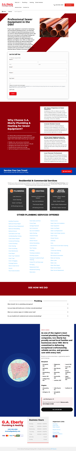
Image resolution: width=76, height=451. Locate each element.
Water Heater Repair (59, 201)
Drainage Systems (13, 263)
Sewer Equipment (55, 225)
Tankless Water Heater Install (59, 197)
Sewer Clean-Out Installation (58, 223)
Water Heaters (39, 2)
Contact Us (26, 7)
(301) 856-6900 (59, 5)
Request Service (56, 429)
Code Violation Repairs (14, 238)
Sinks (52, 243)
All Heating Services (38, 207)
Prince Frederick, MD (68, 372)
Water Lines (53, 263)
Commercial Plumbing (14, 241)
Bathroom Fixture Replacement (16, 226)
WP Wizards (53, 449)
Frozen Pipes (33, 223)
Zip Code (11, 78)
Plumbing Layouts (34, 255)
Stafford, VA (68, 388)
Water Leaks (54, 260)
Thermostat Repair (38, 204)
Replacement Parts (34, 267)
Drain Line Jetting (13, 248)
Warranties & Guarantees (57, 255)
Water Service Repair (56, 268)
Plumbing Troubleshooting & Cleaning (37, 258)
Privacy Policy (56, 432)
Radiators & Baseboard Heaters (38, 197)
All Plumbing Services (17, 206)
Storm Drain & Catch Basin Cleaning (59, 245)
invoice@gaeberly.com (12, 431)
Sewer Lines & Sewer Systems (58, 233)
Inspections (32, 238)
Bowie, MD (46, 376)
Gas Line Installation (38, 201)
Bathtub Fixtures (13, 231)
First (10, 64)
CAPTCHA (11, 89)
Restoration (32, 272)
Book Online (67, 171)
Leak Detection (17, 196)
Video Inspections (55, 253)
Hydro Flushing (33, 233)
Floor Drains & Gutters (14, 270)
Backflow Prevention (14, 221)
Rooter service (54, 221)
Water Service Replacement (57, 270)
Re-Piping (32, 264)
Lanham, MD (57, 380)
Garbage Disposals (34, 225)
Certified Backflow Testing (15, 236)
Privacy (10, 87)
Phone (11, 73)
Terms (63, 86)
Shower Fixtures (54, 238)
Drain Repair (12, 253)
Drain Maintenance (13, 251)
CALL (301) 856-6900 (57, 409)
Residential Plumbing (35, 269)
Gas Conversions (34, 228)
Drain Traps (12, 258)
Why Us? (17, 2)
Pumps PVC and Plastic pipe (36, 262)
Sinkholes (53, 240)
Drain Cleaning (17, 199)
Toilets (52, 248)
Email (11, 67)
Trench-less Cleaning (56, 250)
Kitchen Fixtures (33, 240)
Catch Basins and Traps (14, 233)
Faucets (10, 268)
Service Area (18, 7)
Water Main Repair (55, 265)
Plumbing (24, 2)
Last (39, 64)
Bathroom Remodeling (14, 228)
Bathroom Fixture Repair (15, 223)
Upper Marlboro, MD (68, 378)
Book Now (68, 5)
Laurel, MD (68, 364)
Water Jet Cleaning (55, 258)
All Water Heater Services (59, 207)
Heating (32, 2)
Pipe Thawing (33, 248)
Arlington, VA (46, 392)
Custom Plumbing (13, 243)
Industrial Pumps (34, 235)
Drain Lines (55, 425)
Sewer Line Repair (17, 203)
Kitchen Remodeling (34, 243)
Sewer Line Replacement (57, 230)
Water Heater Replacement (59, 204)
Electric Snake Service (14, 265)
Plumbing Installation (35, 253)
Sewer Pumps (54, 235)
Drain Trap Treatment (14, 256)
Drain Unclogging (13, 261)
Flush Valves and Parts (35, 221)
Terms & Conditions (57, 434)
